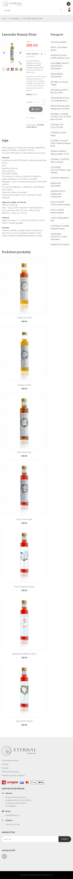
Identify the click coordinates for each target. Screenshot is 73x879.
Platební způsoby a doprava (13, 775)
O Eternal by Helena (10, 760)
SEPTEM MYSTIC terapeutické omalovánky (58, 194)
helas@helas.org (12, 815)
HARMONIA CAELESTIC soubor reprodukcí (59, 236)
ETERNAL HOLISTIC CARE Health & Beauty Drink (61, 143)
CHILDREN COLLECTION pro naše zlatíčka (61, 170)
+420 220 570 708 (12, 824)
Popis (5, 140)
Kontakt (5, 768)
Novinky (5, 764)
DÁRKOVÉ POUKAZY (60, 244)
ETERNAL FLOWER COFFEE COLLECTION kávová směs (61, 116)
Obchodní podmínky (10, 772)
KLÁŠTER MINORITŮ (60, 178)
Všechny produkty (59, 42)
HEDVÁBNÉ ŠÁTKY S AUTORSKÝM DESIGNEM (60, 66)
